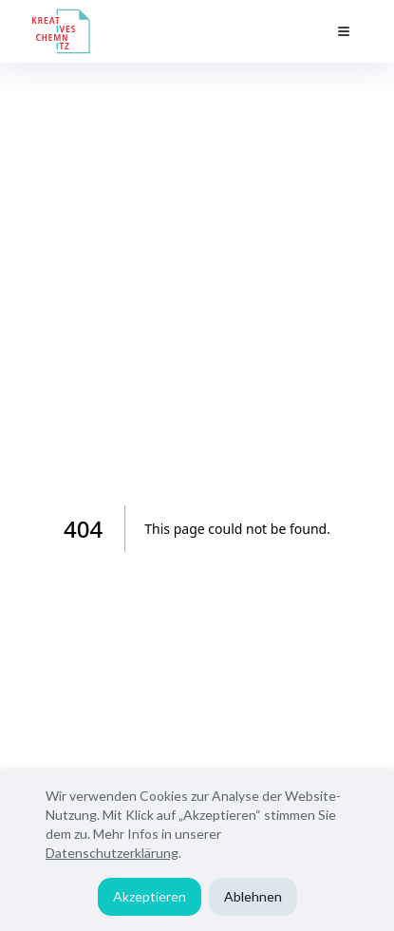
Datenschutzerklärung (112, 853)
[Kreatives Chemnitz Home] (61, 31)
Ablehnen (253, 896)
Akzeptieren (149, 896)
